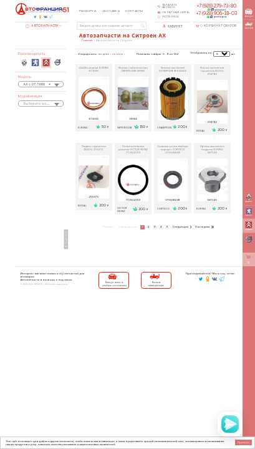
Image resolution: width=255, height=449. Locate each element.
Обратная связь (176, 12)
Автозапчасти (42, 25)
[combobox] (41, 84)
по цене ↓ (105, 54)
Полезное (170, 17)
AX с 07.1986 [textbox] (37, 85)
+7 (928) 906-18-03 (216, 13)
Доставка (111, 10)
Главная (87, 40)
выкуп (249, 13)
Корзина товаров (218, 25)
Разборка (87, 10)
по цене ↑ (118, 54)
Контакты (134, 10)
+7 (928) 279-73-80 (217, 6)
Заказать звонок (169, 6)
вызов (249, 25)
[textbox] (41, 104)
